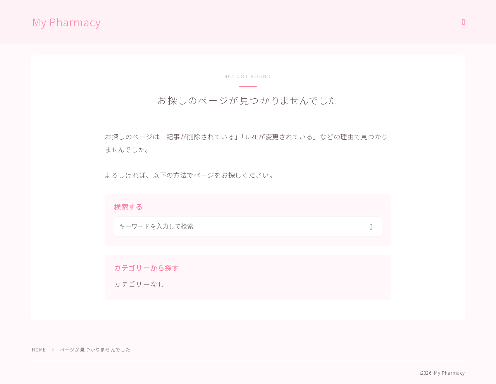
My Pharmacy (67, 22)
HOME (39, 349)
